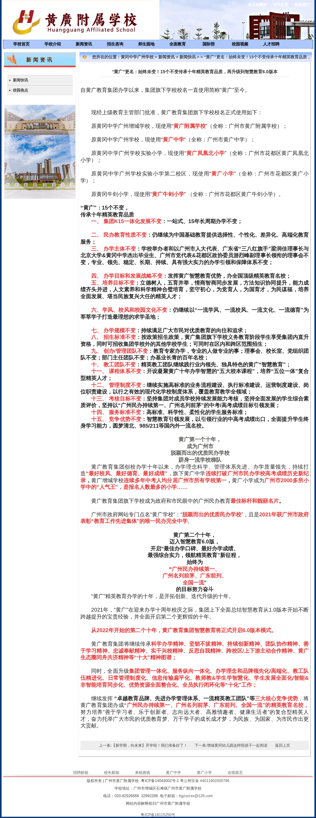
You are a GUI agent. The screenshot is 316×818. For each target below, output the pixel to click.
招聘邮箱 (80, 772)
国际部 (208, 44)
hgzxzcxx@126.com (196, 796)
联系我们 (302, 5)
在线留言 (235, 772)
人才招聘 (271, 44)
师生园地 (146, 44)
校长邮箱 (111, 772)
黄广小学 (204, 772)
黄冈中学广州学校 (137, 57)
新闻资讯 (84, 44)
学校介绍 (52, 44)
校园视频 (240, 44)
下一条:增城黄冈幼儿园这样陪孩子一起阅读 (231, 745)
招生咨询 (115, 44)
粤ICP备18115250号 (158, 815)
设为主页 (280, 5)
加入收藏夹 (257, 5)
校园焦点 (20, 90)
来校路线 (142, 772)
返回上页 (282, 745)
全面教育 (177, 44)
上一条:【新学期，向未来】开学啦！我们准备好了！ (143, 745)
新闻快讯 (20, 80)
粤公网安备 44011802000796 (205, 781)
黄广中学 (173, 772)
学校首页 (21, 44)
